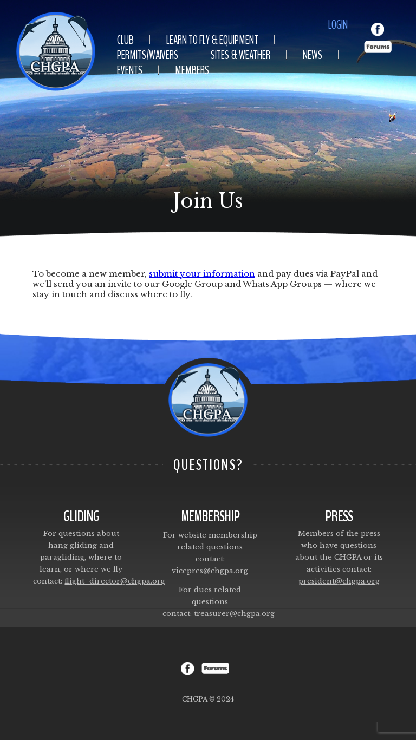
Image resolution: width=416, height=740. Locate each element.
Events (129, 70)
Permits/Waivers (147, 55)
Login (338, 24)
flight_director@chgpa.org (114, 581)
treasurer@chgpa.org (234, 613)
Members (192, 70)
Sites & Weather (240, 55)
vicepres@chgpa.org (210, 570)
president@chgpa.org (339, 581)
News (312, 55)
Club (125, 40)
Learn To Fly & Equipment (212, 40)
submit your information (202, 274)
